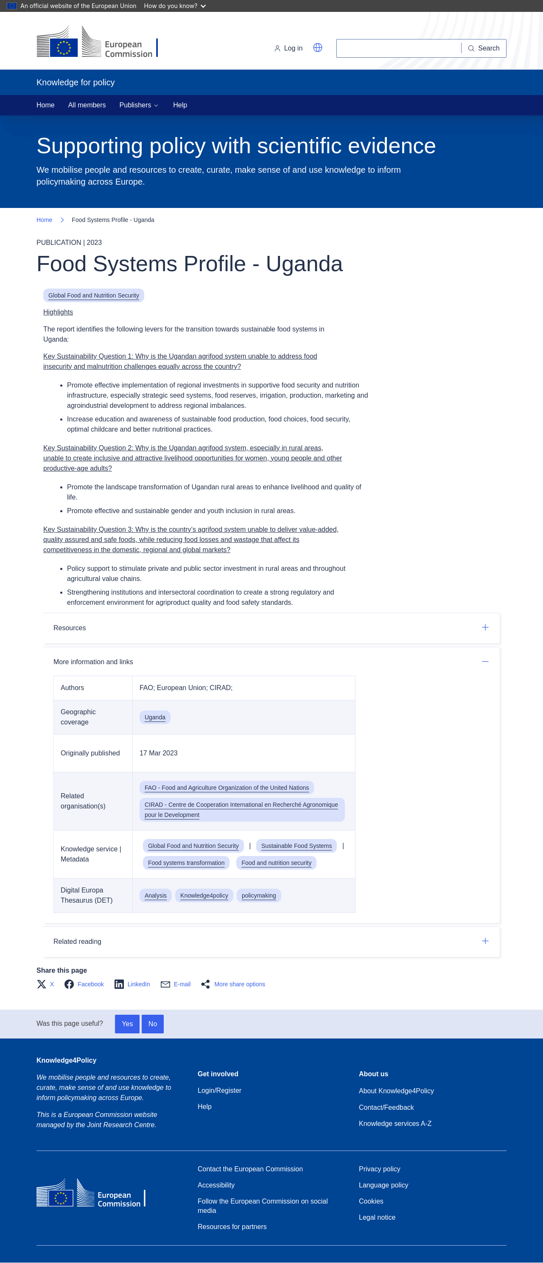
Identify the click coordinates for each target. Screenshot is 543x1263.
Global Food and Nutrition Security (93, 295)
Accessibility (216, 1185)
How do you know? (175, 5)
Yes (127, 1023)
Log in (288, 48)
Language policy (384, 1185)
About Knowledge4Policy (396, 1091)
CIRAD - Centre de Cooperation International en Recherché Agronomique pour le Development (241, 809)
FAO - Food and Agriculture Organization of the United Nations (227, 787)
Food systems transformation (186, 862)
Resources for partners (232, 1226)
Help (180, 105)
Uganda (155, 717)
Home (45, 105)
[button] (318, 47)
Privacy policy (379, 1169)
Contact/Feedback (386, 1107)
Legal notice (377, 1217)
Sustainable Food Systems (296, 845)
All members (87, 105)
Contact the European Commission (250, 1169)
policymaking (259, 895)
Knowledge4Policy (66, 1060)
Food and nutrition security (276, 862)
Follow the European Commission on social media (263, 1206)
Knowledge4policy (204, 895)
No (152, 1023)
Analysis (156, 895)
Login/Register (219, 1090)
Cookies (371, 1201)
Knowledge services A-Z (395, 1123)
